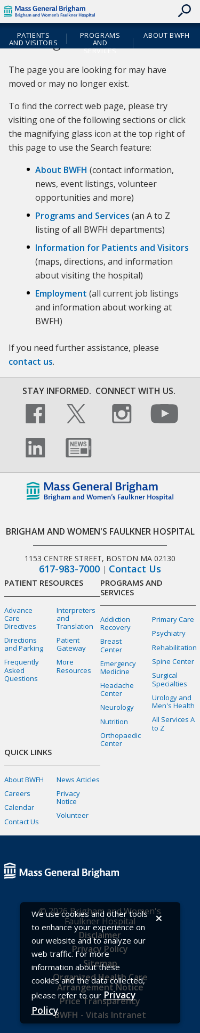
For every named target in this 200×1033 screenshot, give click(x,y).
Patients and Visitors (33, 39)
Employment (61, 293)
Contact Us (135, 569)
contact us (31, 361)
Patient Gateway (71, 644)
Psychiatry (169, 633)
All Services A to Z (173, 723)
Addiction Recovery (115, 623)
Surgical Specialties (169, 679)
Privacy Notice (68, 797)
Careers (17, 793)
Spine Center (173, 661)
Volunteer (73, 815)
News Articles (78, 779)
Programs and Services (100, 43)
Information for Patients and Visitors (112, 247)
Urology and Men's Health (173, 701)
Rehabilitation (174, 647)
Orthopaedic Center (120, 739)
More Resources (74, 666)
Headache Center (117, 689)
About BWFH (166, 35)
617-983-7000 (69, 569)
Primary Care (173, 619)
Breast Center (111, 645)
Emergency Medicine (118, 667)
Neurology (117, 707)
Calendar (19, 807)
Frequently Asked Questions (21, 670)
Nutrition (114, 721)
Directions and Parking (23, 644)
